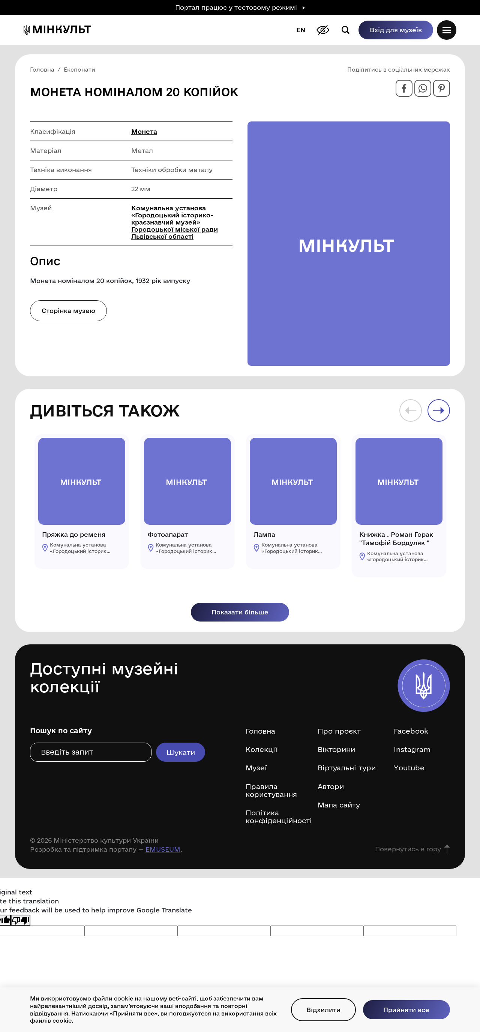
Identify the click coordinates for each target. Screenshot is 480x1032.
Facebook (411, 731)
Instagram (413, 749)
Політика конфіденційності (276, 818)
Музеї (256, 768)
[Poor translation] (20, 921)
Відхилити (321, 1009)
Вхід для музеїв (393, 29)
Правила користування (272, 791)
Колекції (262, 749)
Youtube (410, 768)
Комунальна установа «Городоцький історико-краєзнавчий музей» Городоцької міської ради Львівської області (175, 222)
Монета (144, 131)
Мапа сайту (339, 805)
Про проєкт (340, 731)
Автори (331, 787)
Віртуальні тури (347, 768)
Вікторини (337, 749)
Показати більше (240, 612)
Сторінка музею (68, 310)
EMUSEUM (163, 850)
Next (439, 410)
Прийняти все (406, 1009)
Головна (261, 731)
